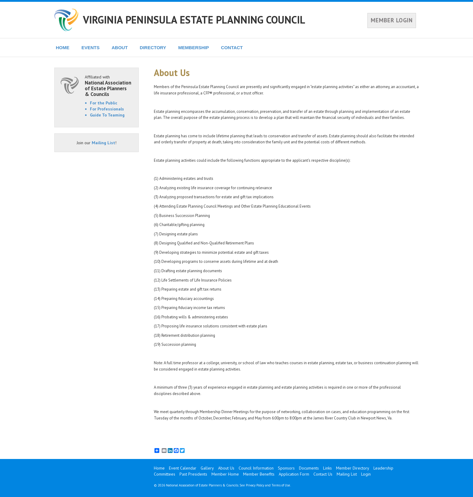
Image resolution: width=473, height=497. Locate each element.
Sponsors (286, 468)
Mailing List (103, 142)
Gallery (207, 468)
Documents (309, 468)
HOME (62, 47)
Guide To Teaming (107, 115)
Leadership (383, 468)
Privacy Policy (255, 485)
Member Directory (352, 468)
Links (327, 468)
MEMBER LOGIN (392, 20)
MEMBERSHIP (193, 47)
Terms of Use (280, 485)
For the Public (103, 103)
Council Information (256, 468)
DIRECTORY (153, 47)
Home (159, 468)
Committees (164, 474)
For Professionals (107, 109)
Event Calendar (182, 468)
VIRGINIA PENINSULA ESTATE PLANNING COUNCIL (194, 19)
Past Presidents (193, 474)
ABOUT (120, 47)
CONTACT (232, 47)
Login (366, 474)
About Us (226, 468)
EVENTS (90, 47)
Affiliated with (108, 85)
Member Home (225, 474)
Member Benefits (259, 474)
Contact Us (322, 474)
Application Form (294, 474)
